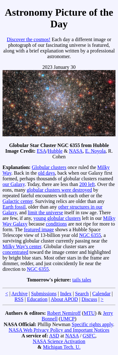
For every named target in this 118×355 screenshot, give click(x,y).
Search (82, 293)
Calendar (101, 293)
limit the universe (45, 212)
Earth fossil (14, 207)
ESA (41, 151)
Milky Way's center (22, 246)
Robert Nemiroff (64, 313)
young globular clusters (57, 218)
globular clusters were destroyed (59, 190)
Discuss (89, 299)
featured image (39, 229)
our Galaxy (14, 184)
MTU (89, 313)
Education (37, 299)
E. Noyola (95, 151)
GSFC (89, 335)
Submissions (44, 293)
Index (65, 293)
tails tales (81, 279)
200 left (87, 184)
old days (46, 173)
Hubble (55, 151)
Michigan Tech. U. (61, 347)
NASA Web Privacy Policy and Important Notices (58, 330)
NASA (76, 151)
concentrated (15, 252)
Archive (19, 293)
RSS (18, 299)
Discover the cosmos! (28, 39)
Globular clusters (49, 167)
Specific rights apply (92, 324)
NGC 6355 (90, 235)
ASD (54, 335)
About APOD (64, 299)
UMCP (67, 318)
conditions (56, 224)
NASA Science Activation (59, 341)
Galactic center (18, 201)
